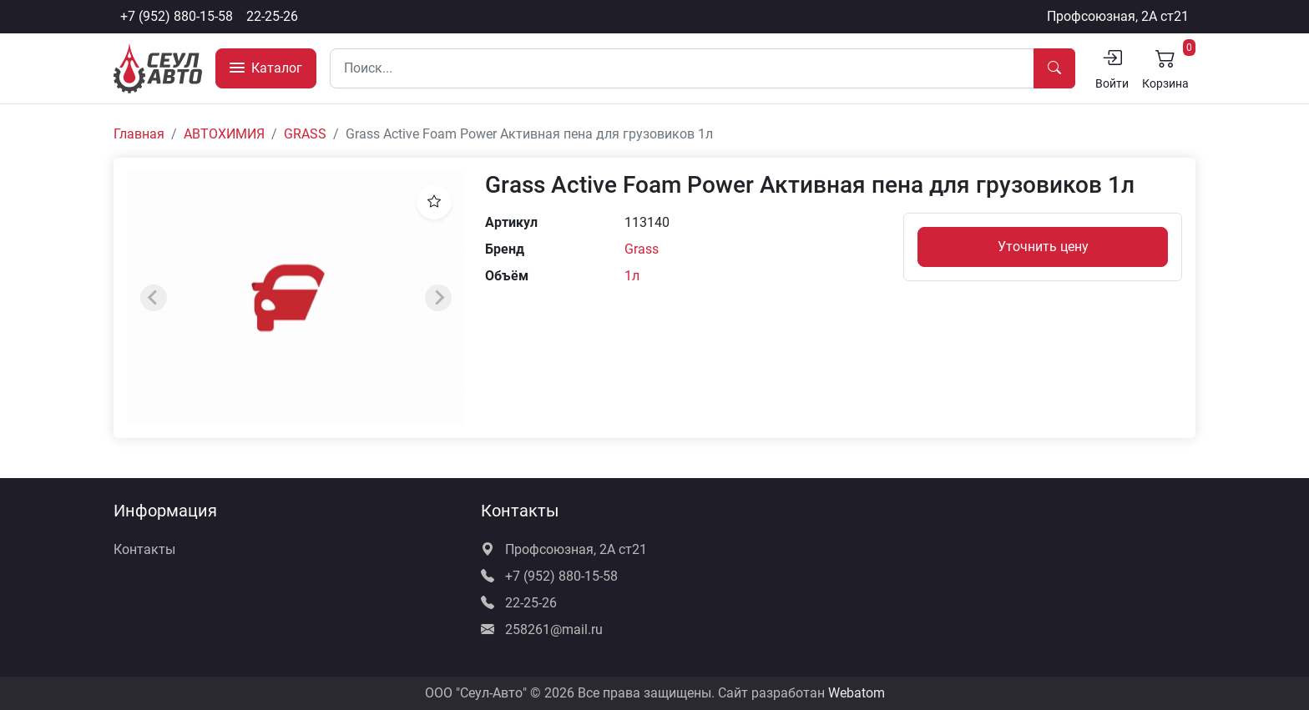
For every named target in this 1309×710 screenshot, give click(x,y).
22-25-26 (272, 16)
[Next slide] (438, 298)
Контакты (144, 549)
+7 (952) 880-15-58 (176, 16)
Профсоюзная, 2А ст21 (1118, 16)
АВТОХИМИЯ (224, 134)
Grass (641, 249)
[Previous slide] (153, 298)
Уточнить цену (1043, 246)
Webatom (856, 693)
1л (631, 276)
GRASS (305, 134)
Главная (139, 134)
